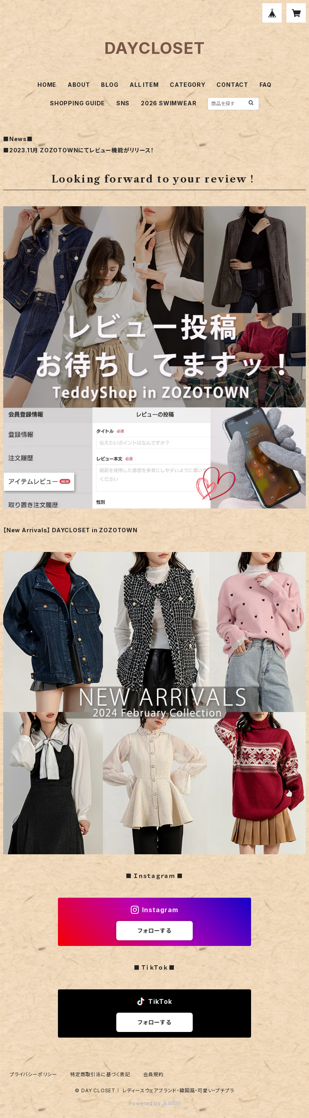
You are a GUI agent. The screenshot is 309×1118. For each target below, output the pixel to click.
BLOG (109, 84)
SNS (123, 103)
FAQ (266, 84)
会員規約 (153, 1074)
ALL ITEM (144, 84)
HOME (46, 84)
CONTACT (232, 84)
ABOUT (79, 84)
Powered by (154, 1103)
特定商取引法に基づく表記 (100, 1074)
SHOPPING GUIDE (77, 103)
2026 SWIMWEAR (168, 103)
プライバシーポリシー (33, 1074)
